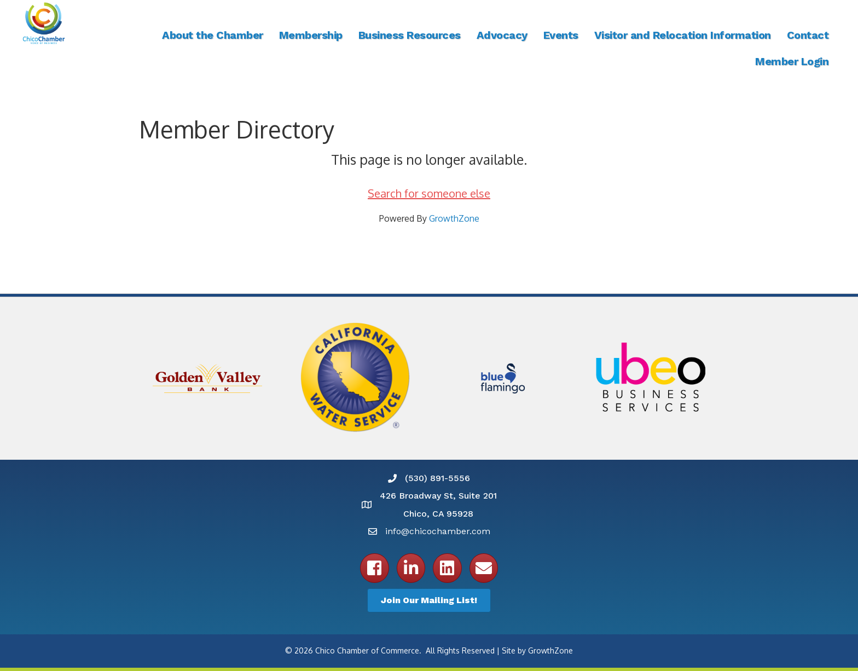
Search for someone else (429, 193)
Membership (311, 35)
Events (560, 35)
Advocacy (502, 35)
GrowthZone (454, 218)
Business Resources (409, 35)
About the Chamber (212, 35)
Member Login (791, 61)
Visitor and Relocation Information (682, 35)
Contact (808, 35)
